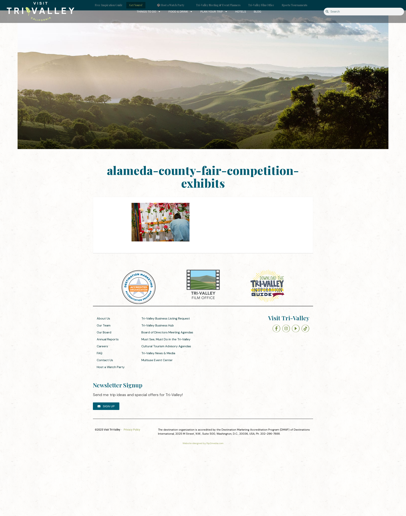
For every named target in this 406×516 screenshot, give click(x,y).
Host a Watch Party (111, 367)
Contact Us (105, 360)
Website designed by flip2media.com (203, 443)
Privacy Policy (132, 429)
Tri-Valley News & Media (158, 353)
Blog (257, 11)
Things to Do (149, 11)
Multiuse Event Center (157, 360)
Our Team (103, 325)
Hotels (240, 11)
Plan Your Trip (213, 11)
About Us (103, 318)
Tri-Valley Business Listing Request (165, 318)
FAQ (99, 353)
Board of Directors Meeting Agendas (167, 332)
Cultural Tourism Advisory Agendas (166, 346)
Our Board (104, 332)
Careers (102, 346)
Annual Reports (108, 339)
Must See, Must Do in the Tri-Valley (165, 339)
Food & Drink (180, 11)
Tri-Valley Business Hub (157, 325)
